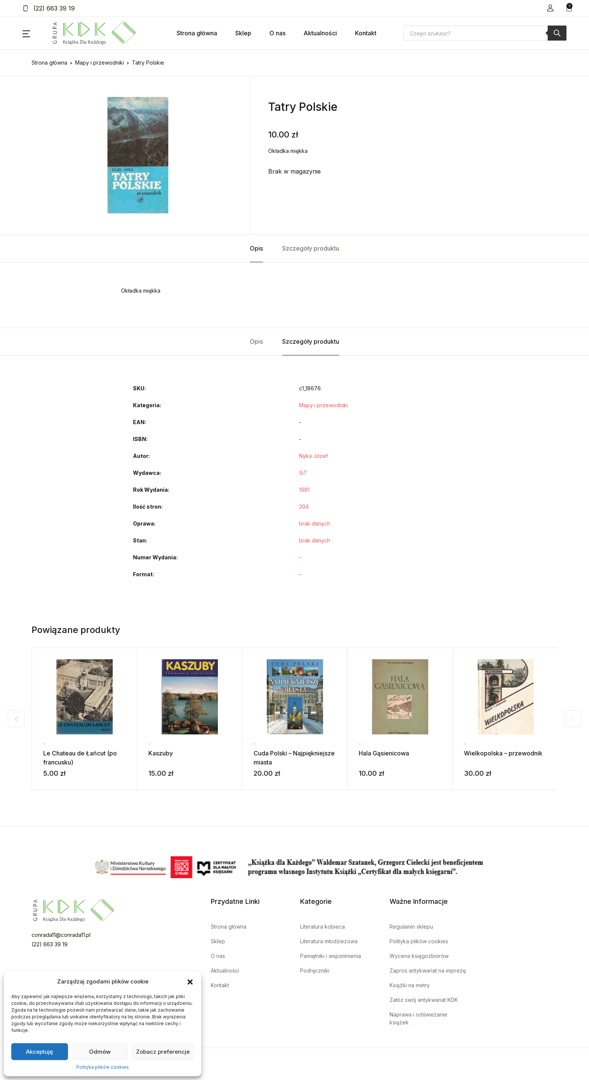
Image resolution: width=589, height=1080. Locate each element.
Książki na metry (410, 985)
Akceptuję (39, 1051)
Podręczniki (314, 970)
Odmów (99, 1051)
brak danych (314, 523)
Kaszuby (160, 753)
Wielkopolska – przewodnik (503, 753)
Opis (256, 248)
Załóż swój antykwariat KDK (424, 1000)
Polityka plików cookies (102, 1067)
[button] (190, 981)
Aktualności (320, 33)
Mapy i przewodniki (99, 62)
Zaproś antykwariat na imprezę (428, 970)
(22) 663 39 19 (49, 8)
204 (304, 506)
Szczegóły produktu (310, 248)
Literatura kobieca (322, 926)
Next (576, 718)
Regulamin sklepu (411, 926)
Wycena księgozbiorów (419, 956)
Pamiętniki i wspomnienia (330, 956)
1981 (304, 489)
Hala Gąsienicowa (384, 753)
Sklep (243, 33)
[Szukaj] (557, 33)
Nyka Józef (313, 456)
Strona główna (197, 33)
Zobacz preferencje (163, 1051)
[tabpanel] (138, 155)
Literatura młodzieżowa (329, 941)
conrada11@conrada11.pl (61, 935)
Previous (13, 718)
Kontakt (365, 33)
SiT (303, 473)
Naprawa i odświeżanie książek (418, 1018)
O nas (277, 33)
